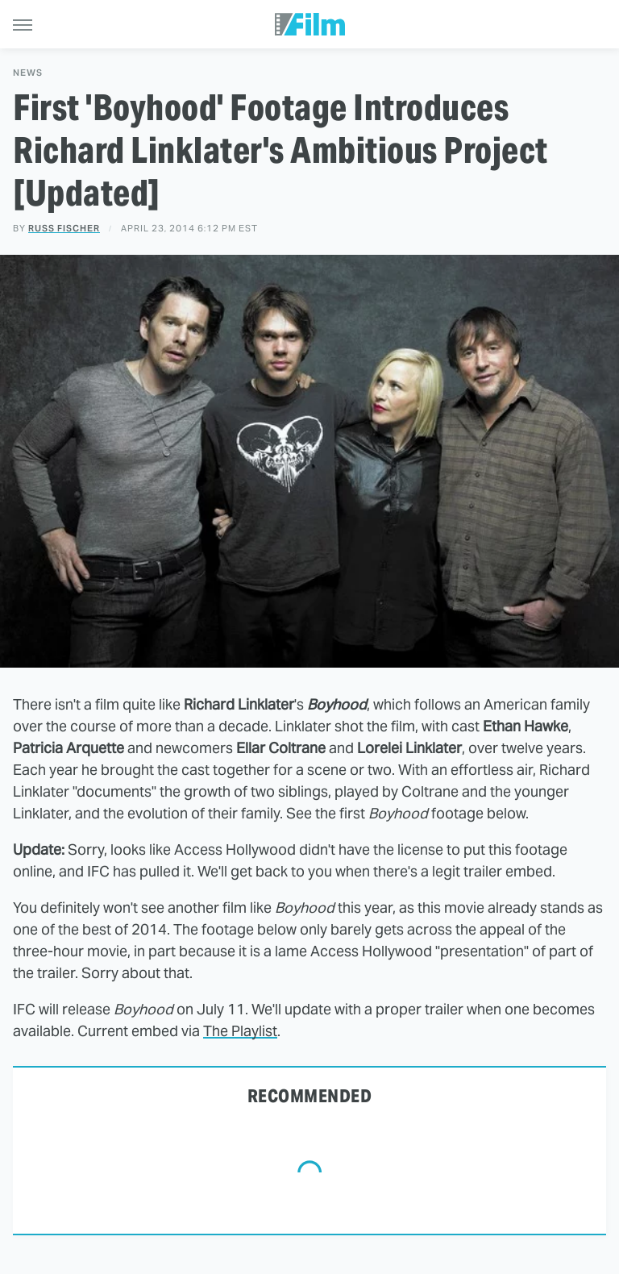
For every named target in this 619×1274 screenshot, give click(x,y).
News (28, 73)
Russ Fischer (64, 228)
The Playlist (240, 1031)
